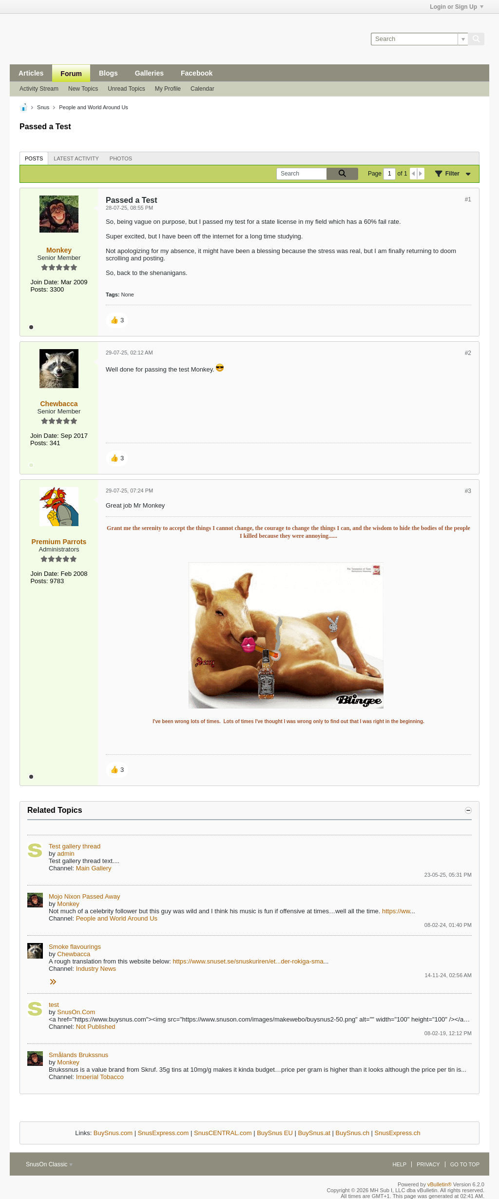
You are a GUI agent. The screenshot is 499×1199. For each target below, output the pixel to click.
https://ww (396, 911)
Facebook (196, 73)
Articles (31, 73)
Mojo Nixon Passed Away (84, 896)
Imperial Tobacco (100, 1077)
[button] (117, 320)
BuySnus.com (113, 1133)
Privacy (428, 1164)
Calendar (202, 88)
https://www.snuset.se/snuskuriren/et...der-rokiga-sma (248, 961)
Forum (71, 74)
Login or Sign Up (456, 6)
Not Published (95, 1026)
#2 (468, 353)
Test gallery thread (74, 846)
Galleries (149, 73)
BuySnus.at (314, 1133)
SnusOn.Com (76, 1012)
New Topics (83, 88)
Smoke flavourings (75, 946)
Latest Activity (76, 158)
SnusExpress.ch (398, 1133)
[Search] (419, 39)
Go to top (465, 1164)
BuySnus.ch (352, 1133)
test (54, 1004)
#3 (468, 491)
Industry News (96, 968)
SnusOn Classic (49, 1164)
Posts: (39, 289)
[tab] (33, 158)
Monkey (68, 903)
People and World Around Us (116, 918)
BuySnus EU (275, 1133)
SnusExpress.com (163, 1133)
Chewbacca (73, 954)
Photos (121, 158)
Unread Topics (126, 88)
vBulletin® (439, 1184)
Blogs (108, 73)
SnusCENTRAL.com (222, 1133)
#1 (468, 199)
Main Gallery (94, 868)
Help (399, 1164)
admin (65, 853)
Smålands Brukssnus (78, 1055)
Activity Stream (38, 88)
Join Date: (44, 282)
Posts (34, 158)
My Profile (168, 88)
